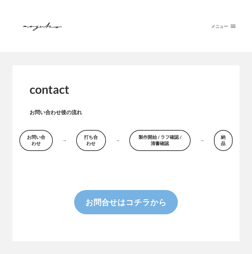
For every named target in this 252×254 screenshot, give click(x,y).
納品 (223, 140)
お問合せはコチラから (126, 202)
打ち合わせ (91, 140)
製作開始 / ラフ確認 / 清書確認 (159, 140)
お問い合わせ (36, 140)
